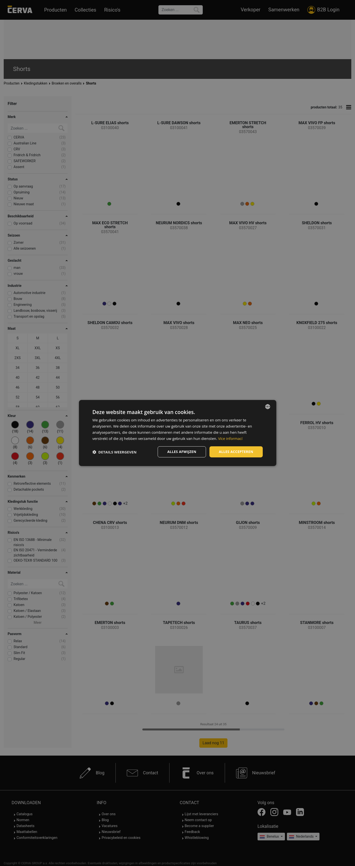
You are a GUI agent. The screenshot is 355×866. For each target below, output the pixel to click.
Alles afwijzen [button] (181, 451)
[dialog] (177, 433)
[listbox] (267, 406)
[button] (115, 452)
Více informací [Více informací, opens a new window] (230, 438)
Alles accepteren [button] (236, 451)
